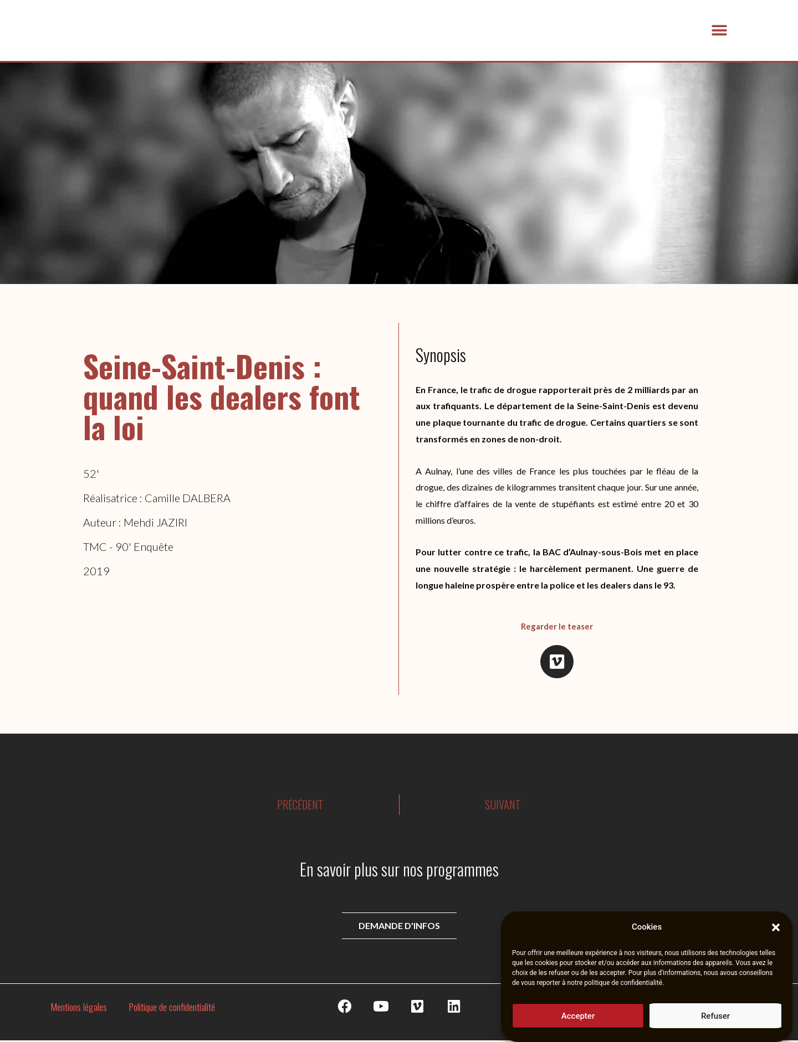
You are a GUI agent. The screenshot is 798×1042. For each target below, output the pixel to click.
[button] (775, 929)
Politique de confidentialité (172, 1007)
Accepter (578, 1018)
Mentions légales (78, 1007)
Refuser (715, 1018)
